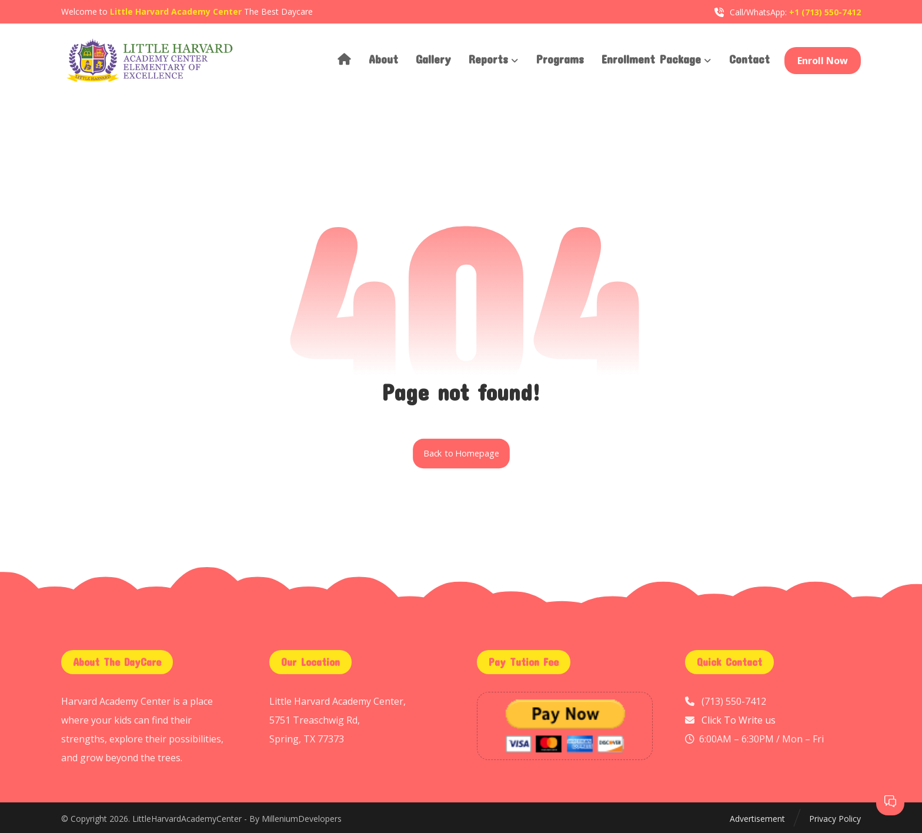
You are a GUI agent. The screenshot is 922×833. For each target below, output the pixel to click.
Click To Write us (738, 720)
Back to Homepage (461, 453)
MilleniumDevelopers (302, 818)
